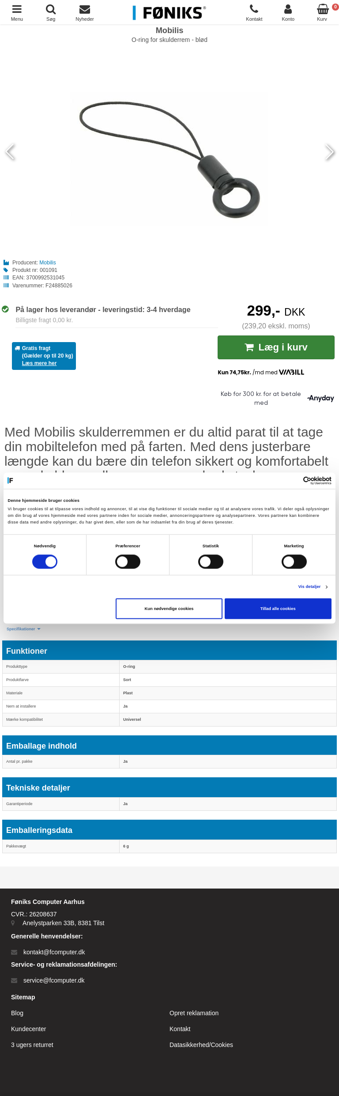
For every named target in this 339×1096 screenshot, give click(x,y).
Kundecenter (28, 1028)
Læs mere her (39, 363)
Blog (17, 1013)
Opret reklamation (194, 1013)
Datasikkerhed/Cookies (201, 1044)
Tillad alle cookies (278, 608)
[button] (23, 629)
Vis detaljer (309, 587)
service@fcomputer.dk (54, 980)
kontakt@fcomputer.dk (54, 952)
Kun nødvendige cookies (169, 608)
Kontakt (180, 1028)
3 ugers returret (32, 1044)
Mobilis (47, 263)
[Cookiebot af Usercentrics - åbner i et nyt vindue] (292, 480)
